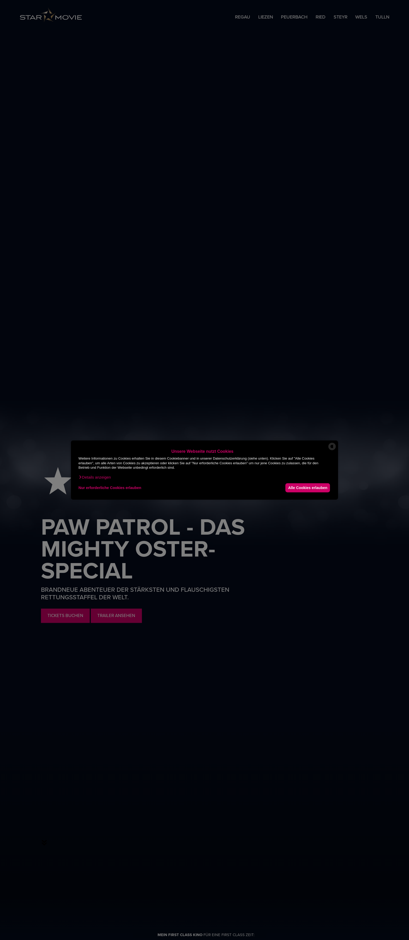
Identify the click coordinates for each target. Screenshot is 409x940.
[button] (95, 477)
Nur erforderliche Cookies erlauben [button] (110, 488)
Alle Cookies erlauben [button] (307, 488)
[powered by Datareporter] (332, 449)
